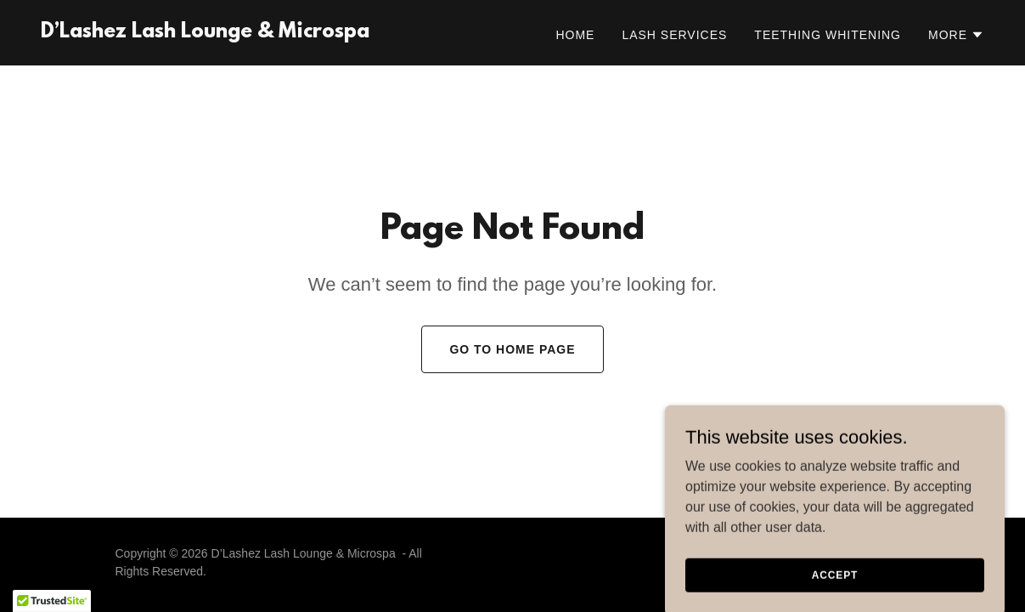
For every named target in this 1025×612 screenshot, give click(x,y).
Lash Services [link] (674, 35)
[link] (205, 33)
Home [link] (574, 35)
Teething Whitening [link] (827, 35)
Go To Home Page (512, 349)
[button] (956, 35)
